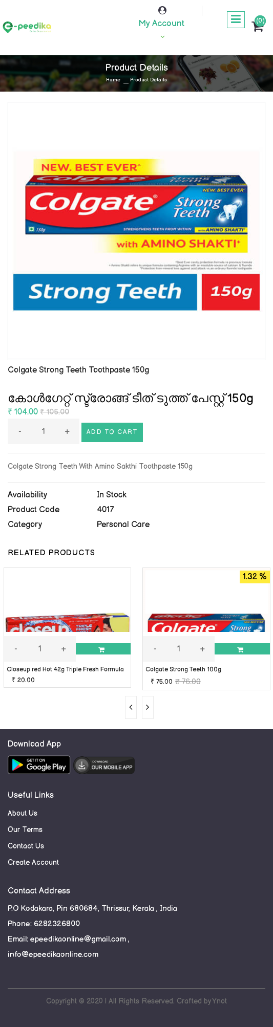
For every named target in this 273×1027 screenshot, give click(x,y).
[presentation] (131, 707)
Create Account (33, 862)
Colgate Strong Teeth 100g (183, 669)
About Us (22, 813)
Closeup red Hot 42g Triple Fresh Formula (65, 669)
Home (113, 80)
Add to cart (112, 432)
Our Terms (25, 829)
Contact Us (26, 846)
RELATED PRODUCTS (51, 553)
